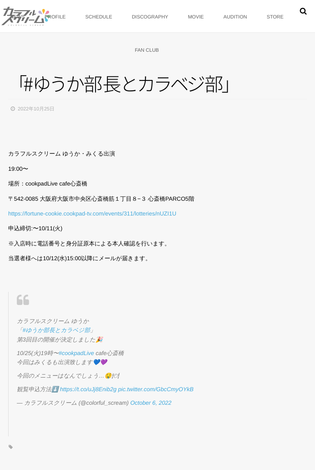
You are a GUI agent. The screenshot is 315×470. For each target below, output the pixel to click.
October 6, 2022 (150, 402)
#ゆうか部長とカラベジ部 (56, 330)
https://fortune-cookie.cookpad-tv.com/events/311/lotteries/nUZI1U (92, 213)
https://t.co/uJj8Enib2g (88, 389)
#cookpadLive (76, 353)
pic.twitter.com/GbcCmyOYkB (156, 389)
